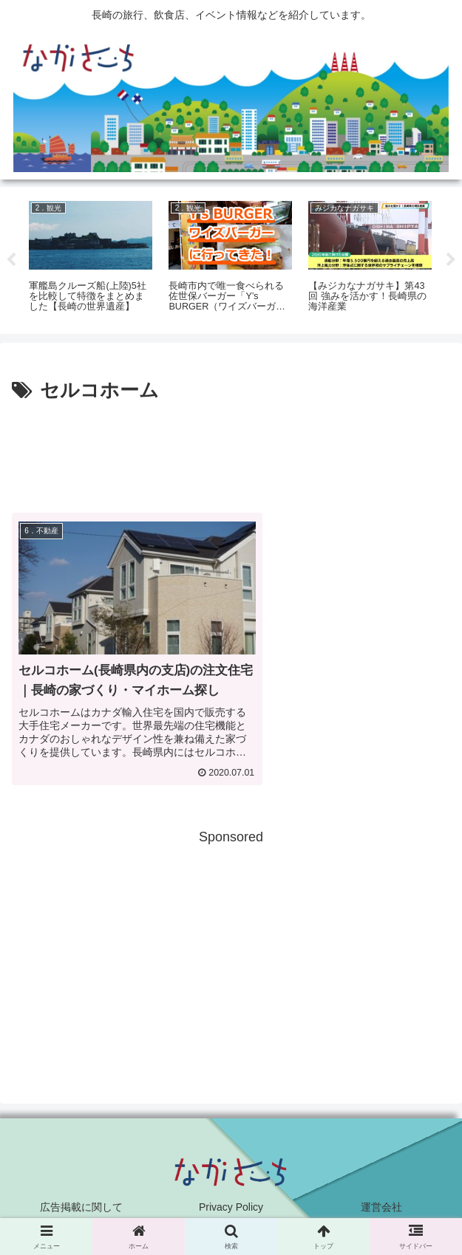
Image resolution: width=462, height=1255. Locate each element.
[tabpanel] (90, 258)
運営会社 (381, 1207)
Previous (11, 260)
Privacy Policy (231, 1207)
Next (451, 260)
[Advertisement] (231, 452)
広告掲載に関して (81, 1207)
